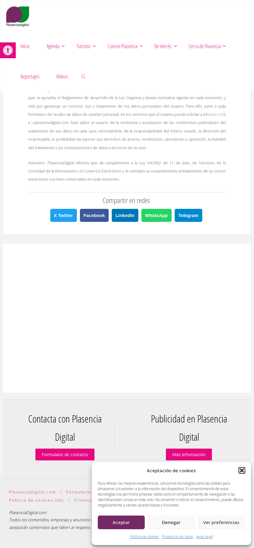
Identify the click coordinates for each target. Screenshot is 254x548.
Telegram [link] (188, 215)
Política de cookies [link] (144, 536)
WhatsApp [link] (156, 215)
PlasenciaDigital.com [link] (32, 492)
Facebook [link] (94, 215)
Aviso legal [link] (204, 536)
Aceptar (121, 522)
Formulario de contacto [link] (65, 454)
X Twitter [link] (63, 215)
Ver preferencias (221, 522)
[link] (8, 50)
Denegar (171, 522)
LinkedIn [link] (124, 215)
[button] (242, 470)
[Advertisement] (127, 318)
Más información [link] (189, 454)
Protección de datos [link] (177, 536)
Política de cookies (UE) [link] (36, 500)
